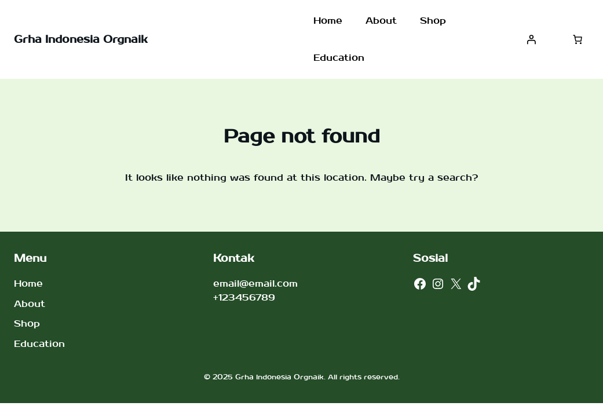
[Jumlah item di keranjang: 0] (577, 39)
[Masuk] (531, 39)
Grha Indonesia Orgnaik (81, 39)
